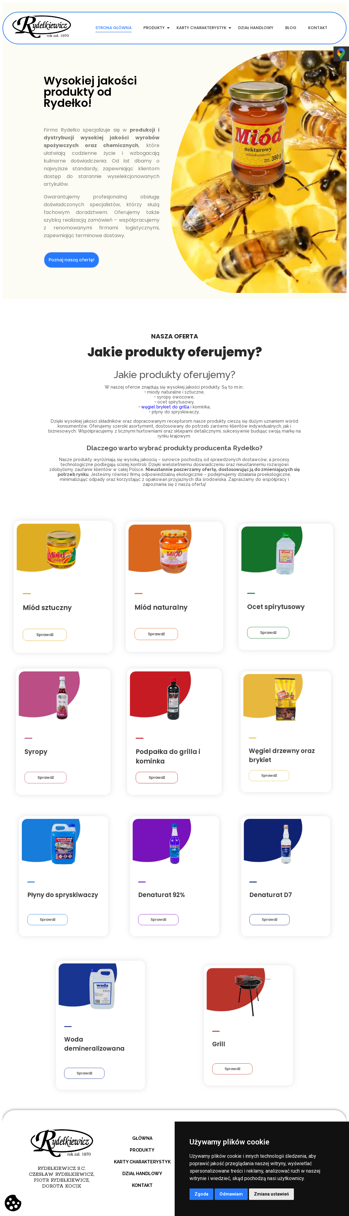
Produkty (155, 28)
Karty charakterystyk (203, 28)
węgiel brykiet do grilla (165, 406)
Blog (290, 28)
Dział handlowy (255, 28)
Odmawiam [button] (231, 1194)
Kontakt (317, 28)
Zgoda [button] (201, 1194)
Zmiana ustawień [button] (271, 1194)
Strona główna (113, 28)
